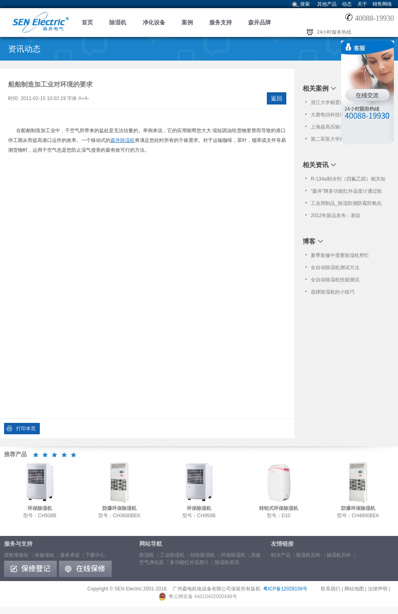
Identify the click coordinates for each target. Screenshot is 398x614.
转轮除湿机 (202, 555)
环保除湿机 (233, 555)
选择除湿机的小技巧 (333, 292)
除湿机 (117, 22)
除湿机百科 (308, 555)
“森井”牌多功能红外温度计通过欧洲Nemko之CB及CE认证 (346, 192)
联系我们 (330, 589)
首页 (87, 22)
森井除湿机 (122, 140)
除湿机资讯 (227, 562)
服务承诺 (70, 555)
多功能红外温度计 (189, 562)
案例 (187, 22)
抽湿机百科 (339, 555)
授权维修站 (16, 555)
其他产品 (327, 4)
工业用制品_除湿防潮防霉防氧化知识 (346, 204)
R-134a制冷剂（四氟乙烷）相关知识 (348, 180)
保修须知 (44, 555)
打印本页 (26, 428)
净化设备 (154, 22)
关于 (362, 4)
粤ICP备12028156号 (285, 589)
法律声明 (377, 589)
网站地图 (354, 589)
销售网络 (382, 4)
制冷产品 (280, 555)
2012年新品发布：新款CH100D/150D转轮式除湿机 (341, 217)
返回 (276, 98)
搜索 (305, 4)
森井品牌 (259, 22)
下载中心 (95, 555)
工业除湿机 (172, 555)
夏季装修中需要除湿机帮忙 (340, 255)
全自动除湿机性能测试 (335, 280)
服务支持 (220, 22)
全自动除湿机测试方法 (335, 267)
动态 (347, 4)
